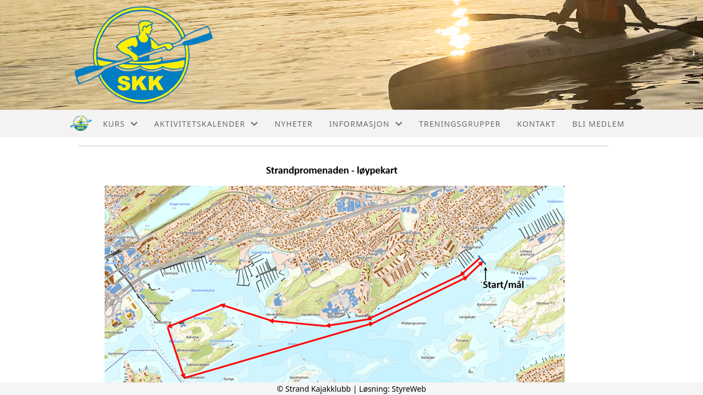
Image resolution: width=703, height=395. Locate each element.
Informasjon (365, 124)
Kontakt (536, 124)
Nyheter (294, 124)
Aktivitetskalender (206, 124)
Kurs (120, 124)
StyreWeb (409, 388)
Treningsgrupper (460, 124)
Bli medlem (598, 124)
